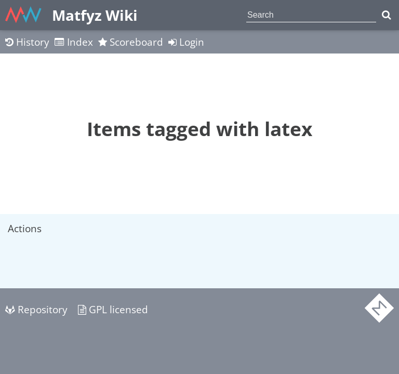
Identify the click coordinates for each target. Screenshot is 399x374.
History (27, 41)
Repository (36, 309)
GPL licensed (113, 309)
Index (74, 41)
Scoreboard (130, 41)
